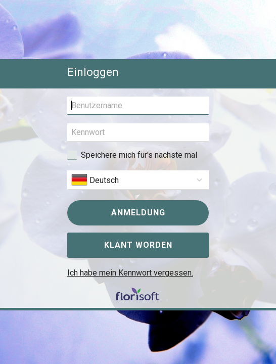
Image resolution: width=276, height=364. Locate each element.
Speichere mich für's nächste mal (139, 155)
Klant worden (138, 245)
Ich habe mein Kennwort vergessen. (130, 273)
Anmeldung (138, 212)
